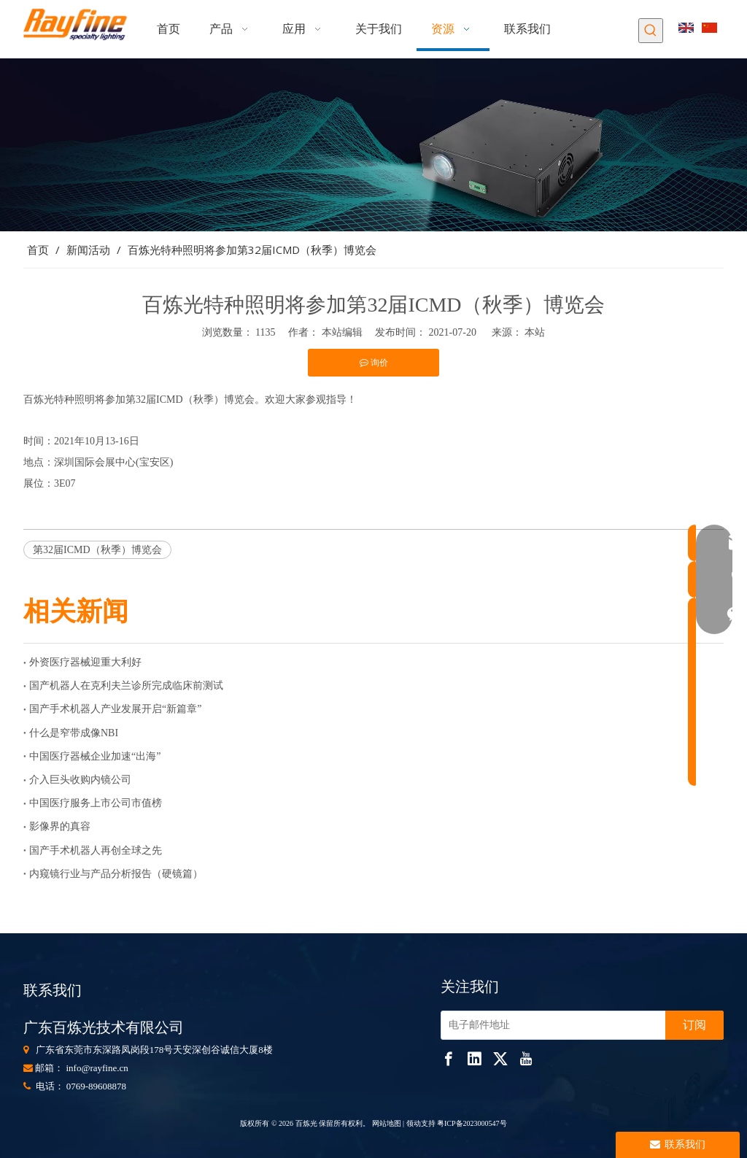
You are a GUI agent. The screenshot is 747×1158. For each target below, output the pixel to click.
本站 (535, 332)
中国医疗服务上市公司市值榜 (95, 803)
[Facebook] (449, 1058)
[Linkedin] (474, 1058)
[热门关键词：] (650, 30)
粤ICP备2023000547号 (472, 1123)
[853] (373, 144)
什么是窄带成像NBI (73, 732)
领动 (413, 1123)
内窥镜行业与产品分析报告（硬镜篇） (116, 873)
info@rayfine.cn (97, 1067)
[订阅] (694, 1025)
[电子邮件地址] (550, 1025)
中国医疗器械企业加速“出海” (94, 756)
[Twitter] (500, 1058)
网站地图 (385, 1123)
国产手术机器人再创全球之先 (95, 850)
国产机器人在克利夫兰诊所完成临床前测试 (126, 685)
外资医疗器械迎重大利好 (85, 662)
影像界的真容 (59, 826)
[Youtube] (526, 1058)
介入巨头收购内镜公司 (80, 779)
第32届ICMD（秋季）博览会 (97, 549)
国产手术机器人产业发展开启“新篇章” (115, 708)
